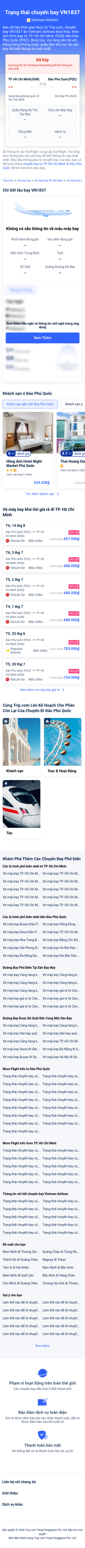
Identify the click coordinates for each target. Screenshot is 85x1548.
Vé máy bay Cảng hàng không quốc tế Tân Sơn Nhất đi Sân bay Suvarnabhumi (22, 975)
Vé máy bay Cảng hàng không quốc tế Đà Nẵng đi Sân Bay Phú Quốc (22, 1025)
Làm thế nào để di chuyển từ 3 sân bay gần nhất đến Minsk (62, 1318)
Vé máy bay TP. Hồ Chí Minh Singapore (22, 881)
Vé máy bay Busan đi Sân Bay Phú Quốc (22, 1057)
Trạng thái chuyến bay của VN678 (62, 1232)
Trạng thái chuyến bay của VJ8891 (22, 1123)
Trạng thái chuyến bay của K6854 (22, 1100)
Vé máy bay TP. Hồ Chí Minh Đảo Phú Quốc (62, 932)
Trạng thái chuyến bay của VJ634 (22, 1150)
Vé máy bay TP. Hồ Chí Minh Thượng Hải (62, 897)
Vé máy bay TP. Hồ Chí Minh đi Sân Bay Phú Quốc (62, 1041)
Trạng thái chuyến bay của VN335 (22, 1232)
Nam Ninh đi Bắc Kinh (58, 1267)
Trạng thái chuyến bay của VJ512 (22, 1076)
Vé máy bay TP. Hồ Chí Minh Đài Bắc (62, 881)
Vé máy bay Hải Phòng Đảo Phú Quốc (22, 948)
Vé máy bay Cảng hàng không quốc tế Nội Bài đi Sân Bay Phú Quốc (22, 1041)
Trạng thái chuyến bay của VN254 (62, 1158)
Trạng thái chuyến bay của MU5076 (62, 1100)
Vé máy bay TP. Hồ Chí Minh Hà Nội (62, 873)
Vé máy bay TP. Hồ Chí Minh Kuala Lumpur (62, 905)
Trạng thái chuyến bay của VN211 (62, 1217)
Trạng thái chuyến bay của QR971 (62, 1076)
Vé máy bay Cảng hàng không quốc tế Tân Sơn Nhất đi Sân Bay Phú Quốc (62, 1025)
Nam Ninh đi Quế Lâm (18, 1275)
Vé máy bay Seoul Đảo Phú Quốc (22, 932)
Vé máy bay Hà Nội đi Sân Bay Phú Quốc (62, 1057)
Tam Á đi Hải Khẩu (16, 1267)
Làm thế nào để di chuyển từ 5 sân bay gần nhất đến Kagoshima (62, 1326)
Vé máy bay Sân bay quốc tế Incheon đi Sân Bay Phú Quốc (62, 1033)
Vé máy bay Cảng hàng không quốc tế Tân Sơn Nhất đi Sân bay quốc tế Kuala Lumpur (62, 982)
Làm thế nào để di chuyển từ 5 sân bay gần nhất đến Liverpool (62, 1302)
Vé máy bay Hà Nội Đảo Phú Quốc (62, 948)
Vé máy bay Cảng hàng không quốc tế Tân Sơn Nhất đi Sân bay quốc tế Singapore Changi (62, 975)
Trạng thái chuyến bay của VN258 (22, 1131)
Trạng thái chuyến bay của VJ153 (62, 1092)
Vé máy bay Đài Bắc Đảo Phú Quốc (62, 955)
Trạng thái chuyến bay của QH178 (62, 1174)
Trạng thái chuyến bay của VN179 (22, 1201)
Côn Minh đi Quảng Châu (20, 1283)
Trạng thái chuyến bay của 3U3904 (62, 1107)
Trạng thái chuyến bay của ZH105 (22, 1115)
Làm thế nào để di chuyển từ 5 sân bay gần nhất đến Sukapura (22, 1326)
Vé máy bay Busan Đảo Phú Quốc (22, 924)
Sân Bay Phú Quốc (66, 96)
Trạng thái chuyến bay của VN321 (22, 1209)
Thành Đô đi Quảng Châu (20, 1259)
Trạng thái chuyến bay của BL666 (22, 1174)
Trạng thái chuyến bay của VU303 (62, 1084)
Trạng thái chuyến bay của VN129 (22, 1092)
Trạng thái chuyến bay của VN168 (22, 1225)
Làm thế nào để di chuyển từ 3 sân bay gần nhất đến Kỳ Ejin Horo (62, 1310)
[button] (77, 5)
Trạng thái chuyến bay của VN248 (22, 1166)
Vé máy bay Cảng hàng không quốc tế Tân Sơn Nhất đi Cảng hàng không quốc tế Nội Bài (22, 982)
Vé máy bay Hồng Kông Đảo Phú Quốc (62, 924)
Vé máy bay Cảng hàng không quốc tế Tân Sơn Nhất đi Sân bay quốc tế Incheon (22, 990)
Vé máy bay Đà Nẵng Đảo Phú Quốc (22, 955)
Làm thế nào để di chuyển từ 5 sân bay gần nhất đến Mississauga (62, 1334)
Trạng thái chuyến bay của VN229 (22, 1107)
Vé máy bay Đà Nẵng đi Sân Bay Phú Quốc (62, 1049)
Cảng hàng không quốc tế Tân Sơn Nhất (23, 98)
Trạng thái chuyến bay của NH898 (22, 1084)
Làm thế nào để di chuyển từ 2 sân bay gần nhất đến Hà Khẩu (22, 1310)
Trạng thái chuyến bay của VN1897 (62, 1123)
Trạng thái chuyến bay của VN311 (22, 1217)
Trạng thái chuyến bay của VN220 (22, 1158)
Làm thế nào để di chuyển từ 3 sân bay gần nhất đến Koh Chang (22, 1334)
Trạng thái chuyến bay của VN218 (22, 1182)
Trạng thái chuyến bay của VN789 (62, 1166)
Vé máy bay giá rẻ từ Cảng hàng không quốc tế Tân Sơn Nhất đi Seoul (62, 1006)
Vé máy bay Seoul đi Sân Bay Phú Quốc (22, 1049)
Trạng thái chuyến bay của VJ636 (62, 1182)
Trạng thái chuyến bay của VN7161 (62, 1115)
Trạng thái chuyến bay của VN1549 (62, 1209)
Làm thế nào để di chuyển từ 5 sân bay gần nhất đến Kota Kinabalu (22, 1302)
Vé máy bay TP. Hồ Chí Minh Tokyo (22, 873)
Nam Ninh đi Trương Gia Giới (22, 1252)
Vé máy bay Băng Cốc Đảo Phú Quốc (62, 940)
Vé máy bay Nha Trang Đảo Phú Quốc (22, 940)
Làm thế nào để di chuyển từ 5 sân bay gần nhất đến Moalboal (22, 1318)
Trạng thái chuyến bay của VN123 (62, 1201)
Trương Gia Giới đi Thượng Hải (62, 1283)
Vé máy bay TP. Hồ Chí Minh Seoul (62, 889)
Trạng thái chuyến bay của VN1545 (62, 1225)
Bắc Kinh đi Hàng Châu (59, 1275)
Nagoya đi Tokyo (54, 1259)
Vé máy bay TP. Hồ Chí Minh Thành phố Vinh (22, 889)
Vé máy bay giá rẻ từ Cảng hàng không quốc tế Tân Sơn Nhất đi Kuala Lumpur (62, 990)
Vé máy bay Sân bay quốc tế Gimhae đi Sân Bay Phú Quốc (22, 1033)
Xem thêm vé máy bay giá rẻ (42, 690)
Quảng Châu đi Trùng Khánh (62, 1252)
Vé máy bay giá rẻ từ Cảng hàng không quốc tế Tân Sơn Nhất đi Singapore (22, 1006)
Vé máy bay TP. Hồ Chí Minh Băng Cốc (22, 897)
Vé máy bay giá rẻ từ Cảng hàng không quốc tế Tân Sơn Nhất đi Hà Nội (62, 998)
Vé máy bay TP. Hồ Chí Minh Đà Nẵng (22, 905)
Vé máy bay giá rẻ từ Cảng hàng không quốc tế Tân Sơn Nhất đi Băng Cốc (22, 998)
